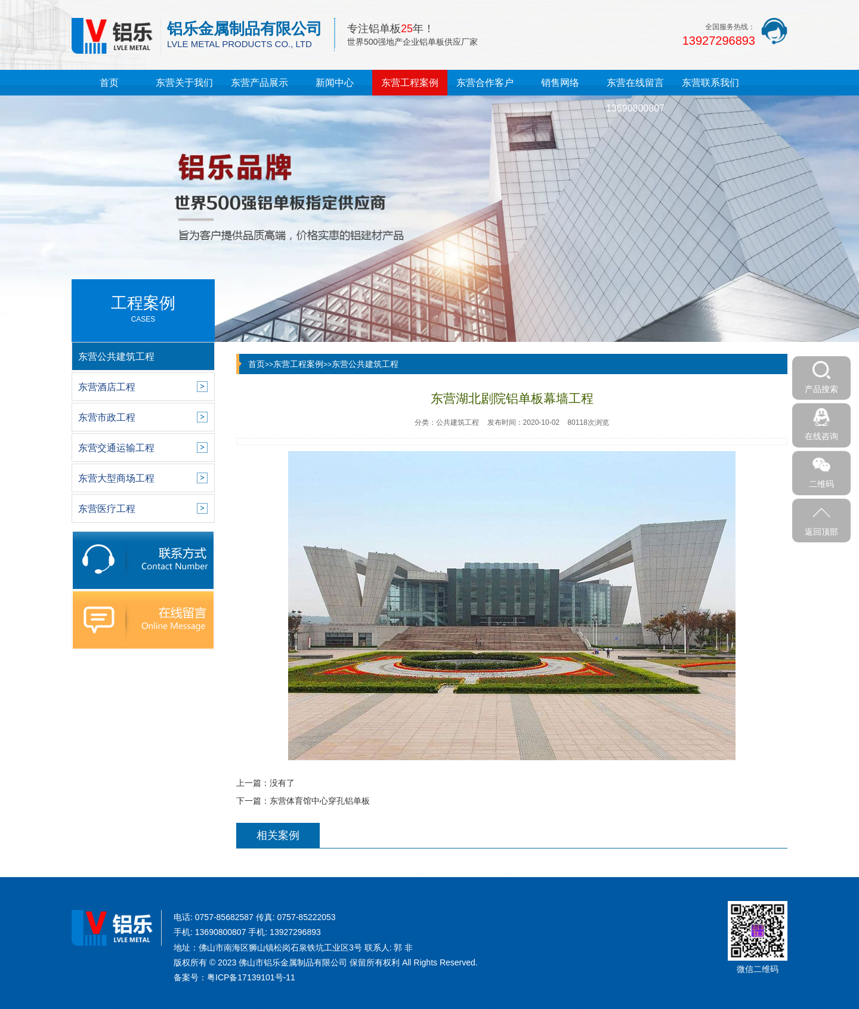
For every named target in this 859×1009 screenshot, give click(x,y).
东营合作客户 (485, 83)
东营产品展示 (259, 83)
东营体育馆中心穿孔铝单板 (320, 801)
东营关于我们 (184, 83)
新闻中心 (335, 83)
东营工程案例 (409, 83)
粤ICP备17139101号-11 (251, 977)
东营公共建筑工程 (365, 364)
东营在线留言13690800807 (635, 95)
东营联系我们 (710, 83)
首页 (109, 83)
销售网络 (560, 83)
